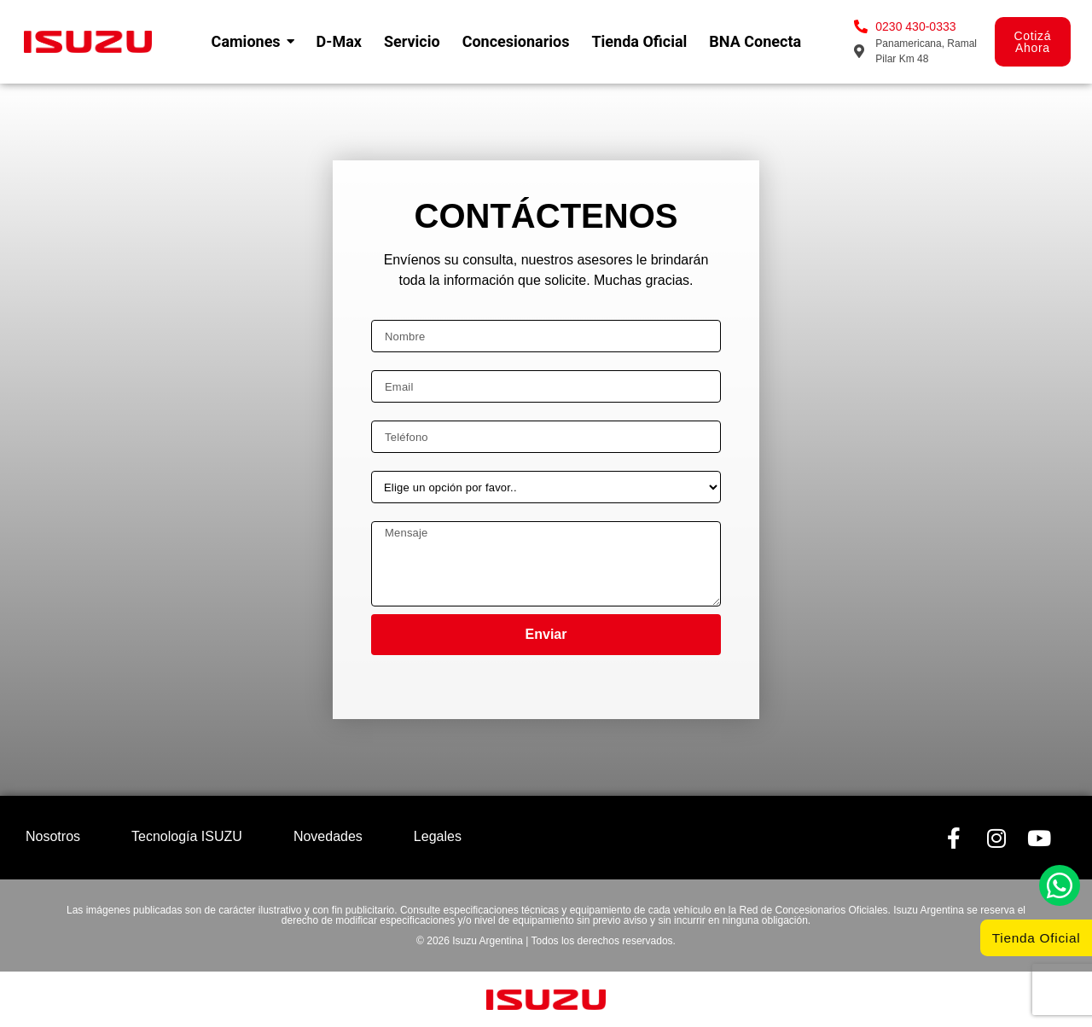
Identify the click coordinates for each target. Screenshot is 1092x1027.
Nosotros (53, 836)
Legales (438, 836)
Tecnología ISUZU (186, 836)
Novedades (328, 836)
